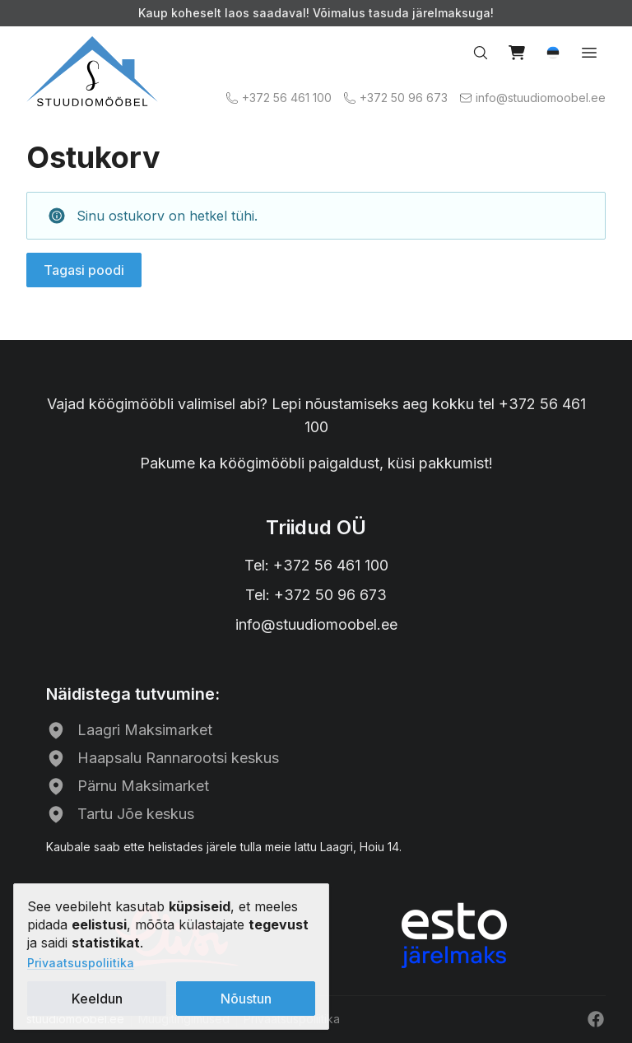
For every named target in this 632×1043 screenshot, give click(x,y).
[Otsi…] (480, 52)
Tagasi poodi (84, 270)
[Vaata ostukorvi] (516, 52)
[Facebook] (596, 1019)
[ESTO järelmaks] (454, 935)
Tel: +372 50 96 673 (316, 594)
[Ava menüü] (589, 52)
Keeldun (97, 998)
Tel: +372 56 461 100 (316, 565)
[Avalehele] (92, 71)
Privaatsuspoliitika (80, 963)
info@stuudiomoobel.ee (316, 624)
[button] (553, 52)
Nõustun (246, 998)
